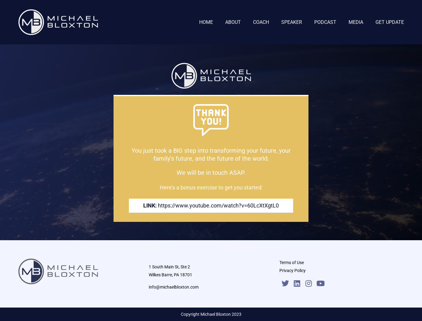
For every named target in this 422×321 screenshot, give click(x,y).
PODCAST (325, 22)
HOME (206, 22)
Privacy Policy (292, 270)
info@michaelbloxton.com (174, 287)
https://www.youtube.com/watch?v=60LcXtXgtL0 (218, 205)
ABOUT (233, 22)
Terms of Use (291, 262)
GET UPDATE (389, 22)
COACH (261, 22)
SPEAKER (291, 22)
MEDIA (356, 22)
